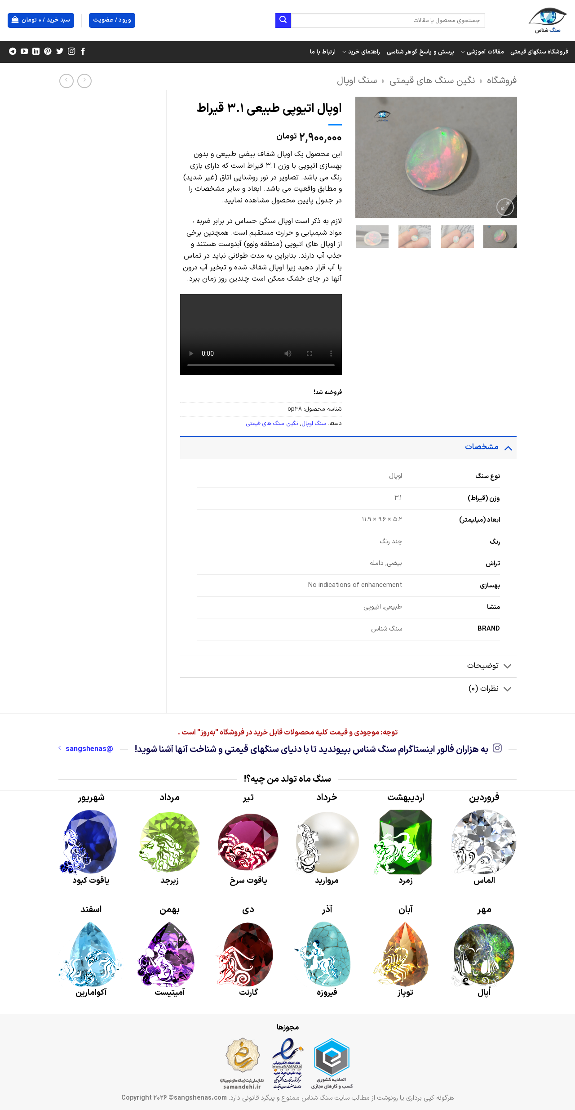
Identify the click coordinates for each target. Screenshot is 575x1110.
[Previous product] (66, 81)
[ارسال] (283, 20)
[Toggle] (508, 447)
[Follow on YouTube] (24, 52)
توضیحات (492, 667)
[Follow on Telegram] (12, 52)
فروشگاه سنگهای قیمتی (539, 52)
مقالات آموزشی (482, 52)
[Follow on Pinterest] (47, 52)
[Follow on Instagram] (71, 52)
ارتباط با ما (323, 52)
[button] (41, 20)
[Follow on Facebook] (82, 52)
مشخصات (491, 447)
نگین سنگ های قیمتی (432, 81)
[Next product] (84, 81)
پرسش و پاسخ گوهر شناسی (421, 52)
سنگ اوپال (357, 81)
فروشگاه (502, 81)
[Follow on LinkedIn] (36, 52)
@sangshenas (85, 749)
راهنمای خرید (361, 52)
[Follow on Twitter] (59, 52)
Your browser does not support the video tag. (261, 334)
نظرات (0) (493, 689)
